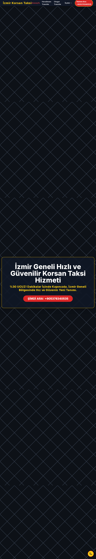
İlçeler (68, 3)
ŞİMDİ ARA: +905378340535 (48, 298)
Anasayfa (36, 3)
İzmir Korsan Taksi (17, 3)
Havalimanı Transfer (46, 3)
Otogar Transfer (57, 3)
